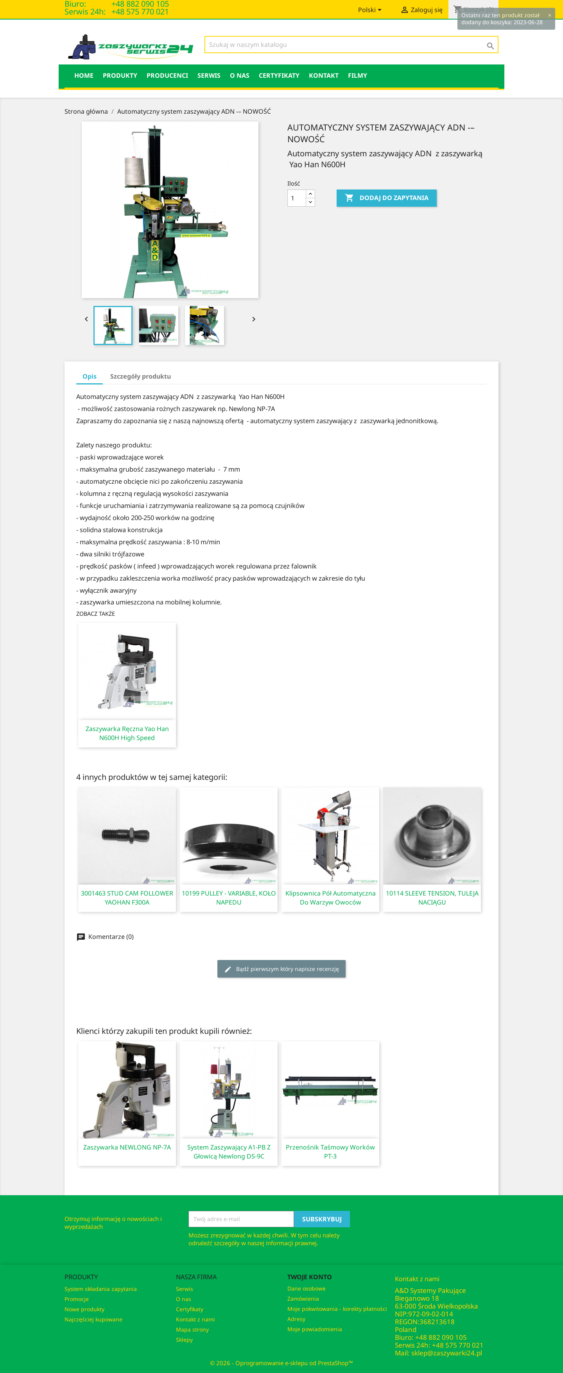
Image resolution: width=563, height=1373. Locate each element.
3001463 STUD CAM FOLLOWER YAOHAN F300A (127, 897)
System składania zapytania (101, 1289)
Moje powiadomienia (314, 1329)
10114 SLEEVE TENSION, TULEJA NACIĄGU (432, 897)
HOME (83, 75)
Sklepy (184, 1339)
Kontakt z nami (195, 1319)
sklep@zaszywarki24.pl (446, 1352)
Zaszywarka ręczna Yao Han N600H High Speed (127, 733)
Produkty (120, 75)
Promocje (77, 1299)
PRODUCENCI (167, 75)
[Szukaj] (351, 44)
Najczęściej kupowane (93, 1319)
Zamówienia (303, 1298)
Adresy (296, 1319)
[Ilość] (296, 198)
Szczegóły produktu (140, 376)
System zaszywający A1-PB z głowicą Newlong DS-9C (229, 1151)
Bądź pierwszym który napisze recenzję (281, 969)
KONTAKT (324, 75)
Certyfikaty (279, 75)
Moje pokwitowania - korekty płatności (337, 1308)
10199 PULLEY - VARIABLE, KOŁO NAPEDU (229, 897)
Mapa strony (192, 1329)
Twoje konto (309, 1277)
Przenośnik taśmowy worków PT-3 (330, 1151)
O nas (239, 75)
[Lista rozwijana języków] (371, 10)
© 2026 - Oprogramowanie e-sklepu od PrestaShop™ (281, 1363)
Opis (89, 376)
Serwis (209, 75)
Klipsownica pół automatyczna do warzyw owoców (330, 897)
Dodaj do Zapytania (387, 198)
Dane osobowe (306, 1288)
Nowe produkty (84, 1309)
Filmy (357, 75)
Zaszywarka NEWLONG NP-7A (127, 1147)
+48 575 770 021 (140, 11)
